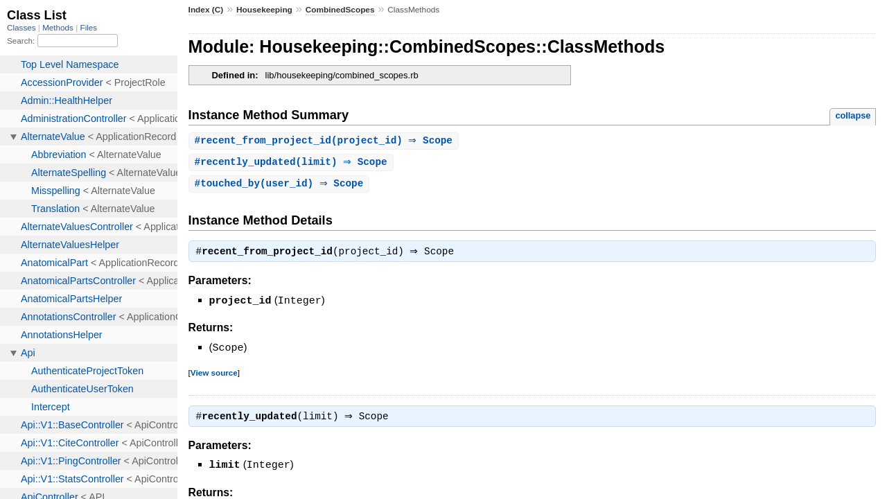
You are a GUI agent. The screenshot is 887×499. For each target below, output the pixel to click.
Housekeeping (264, 10)
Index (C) (206, 10)
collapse (852, 115)
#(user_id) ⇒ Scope (281, 185)
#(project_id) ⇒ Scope (325, 141)
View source (214, 374)
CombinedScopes (340, 10)
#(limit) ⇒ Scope (293, 163)
